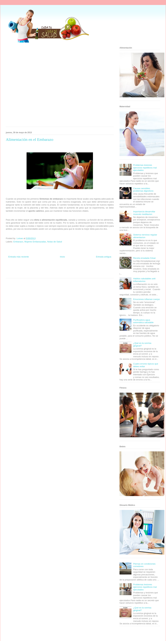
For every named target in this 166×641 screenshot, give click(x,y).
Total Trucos (39, 271)
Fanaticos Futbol (84, 271)
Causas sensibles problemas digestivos (143, 189)
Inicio (62, 256)
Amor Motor (73, 274)
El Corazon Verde (54, 274)
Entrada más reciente (18, 256)
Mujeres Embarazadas (35, 241)
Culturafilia (65, 274)
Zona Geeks (74, 268)
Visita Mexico (42, 274)
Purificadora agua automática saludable (143, 321)
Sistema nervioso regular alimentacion (145, 236)
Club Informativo (50, 268)
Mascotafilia (95, 271)
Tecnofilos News (101, 268)
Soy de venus (15, 271)
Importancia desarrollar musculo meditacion (144, 212)
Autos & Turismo (72, 271)
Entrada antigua (103, 256)
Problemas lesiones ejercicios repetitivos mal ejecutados (145, 167)
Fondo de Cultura (63, 268)
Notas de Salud (54, 241)
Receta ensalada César (144, 258)
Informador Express (36, 268)
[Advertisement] (38, 85)
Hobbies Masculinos (86, 268)
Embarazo (18, 241)
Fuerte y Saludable (28, 271)
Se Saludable (32, 274)
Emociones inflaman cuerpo (146, 299)
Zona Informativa (12, 268)
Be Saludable (24, 268)
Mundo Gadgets (59, 271)
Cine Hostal (48, 271)
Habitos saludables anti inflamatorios (144, 279)
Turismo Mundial (20, 274)
